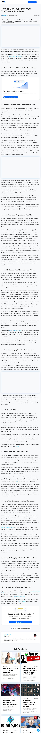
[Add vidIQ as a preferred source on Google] (20, 628)
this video (17, 446)
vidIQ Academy (21, 601)
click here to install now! (19, 596)
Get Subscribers (36, 15)
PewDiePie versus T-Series (7, 527)
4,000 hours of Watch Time (16, 56)
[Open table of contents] (38, 730)
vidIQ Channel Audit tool (14, 330)
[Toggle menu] (38, 2)
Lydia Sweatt (4, 15)
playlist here (17, 481)
